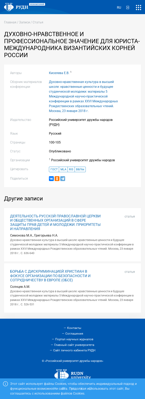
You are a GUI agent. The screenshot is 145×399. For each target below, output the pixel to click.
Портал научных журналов (74, 339)
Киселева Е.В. (59, 73)
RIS (71, 169)
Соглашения (74, 333)
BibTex (80, 169)
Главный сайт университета (74, 345)
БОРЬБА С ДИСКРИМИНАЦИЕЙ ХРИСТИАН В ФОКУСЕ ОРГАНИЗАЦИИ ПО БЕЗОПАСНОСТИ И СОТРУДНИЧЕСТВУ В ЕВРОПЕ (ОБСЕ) (50, 275)
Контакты (74, 328)
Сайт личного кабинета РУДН (74, 350)
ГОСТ (54, 169)
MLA (63, 169)
